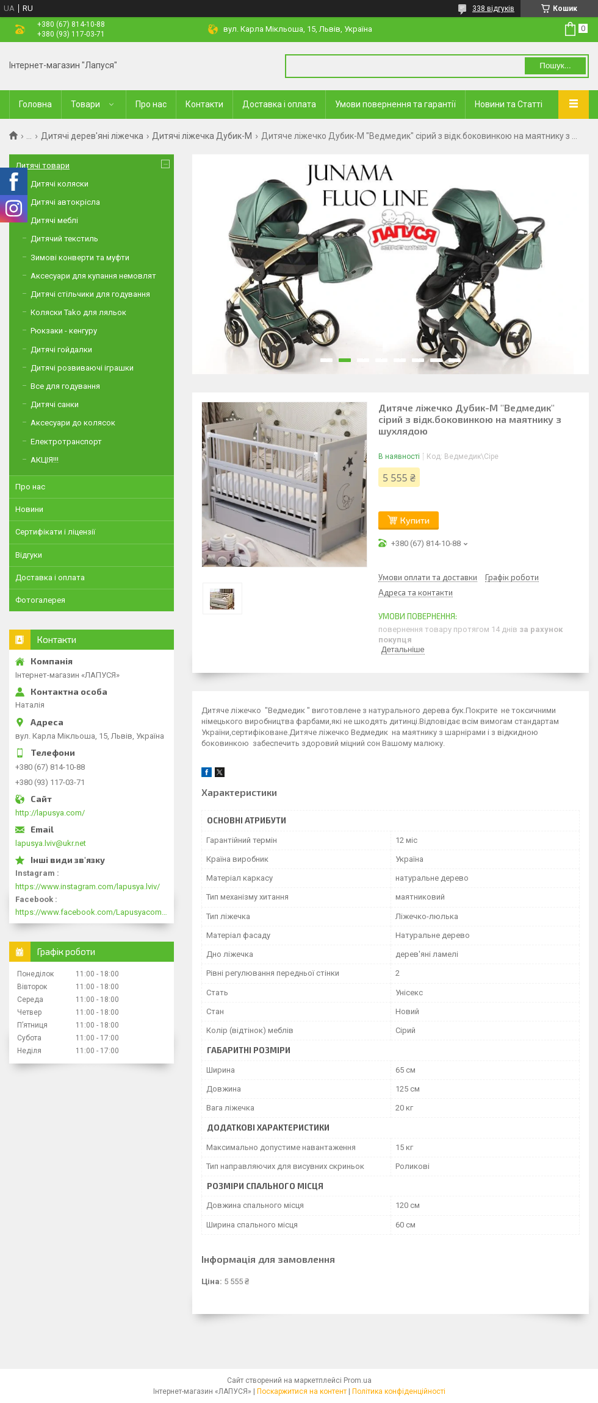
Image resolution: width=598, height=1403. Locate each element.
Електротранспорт (66, 441)
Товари (85, 104)
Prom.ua (358, 1380)
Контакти (204, 104)
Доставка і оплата (279, 104)
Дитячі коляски (59, 183)
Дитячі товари (42, 165)
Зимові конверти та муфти (80, 257)
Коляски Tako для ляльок (78, 312)
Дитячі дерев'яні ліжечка (92, 136)
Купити (415, 520)
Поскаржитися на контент (302, 1391)
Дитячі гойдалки (61, 349)
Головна (35, 104)
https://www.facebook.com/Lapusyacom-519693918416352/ (91, 912)
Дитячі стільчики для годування (90, 294)
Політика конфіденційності (398, 1391)
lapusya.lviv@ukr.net (50, 843)
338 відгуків (493, 8)
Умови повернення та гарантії (395, 104)
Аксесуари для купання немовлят (93, 275)
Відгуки (28, 554)
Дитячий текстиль (64, 238)
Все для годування (65, 386)
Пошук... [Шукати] (555, 65)
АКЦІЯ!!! (45, 459)
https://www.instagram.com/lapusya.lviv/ (87, 886)
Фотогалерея (40, 600)
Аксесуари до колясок (73, 422)
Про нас (151, 104)
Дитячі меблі (54, 220)
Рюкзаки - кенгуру (64, 330)
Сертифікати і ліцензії (55, 531)
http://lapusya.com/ (50, 812)
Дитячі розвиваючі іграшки (82, 367)
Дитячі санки (55, 404)
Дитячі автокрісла (65, 202)
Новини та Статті (508, 104)
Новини (29, 509)
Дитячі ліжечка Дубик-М (202, 136)
